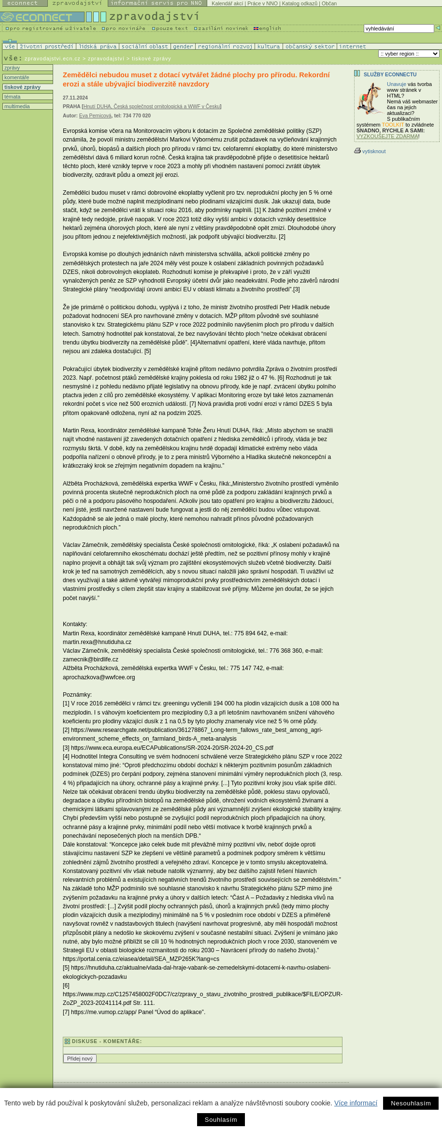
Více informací (355, 1103)
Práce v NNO (262, 3)
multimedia (16, 106)
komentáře (16, 77)
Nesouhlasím (411, 1103)
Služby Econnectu (390, 74)
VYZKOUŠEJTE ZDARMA (387, 136)
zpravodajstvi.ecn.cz (53, 58)
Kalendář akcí (227, 3)
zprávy (11, 68)
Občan (329, 3)
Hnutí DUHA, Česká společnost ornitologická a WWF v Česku (152, 106)
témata (11, 97)
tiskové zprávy (22, 87)
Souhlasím (221, 1119)
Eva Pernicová (95, 115)
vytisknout (369, 151)
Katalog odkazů (299, 3)
